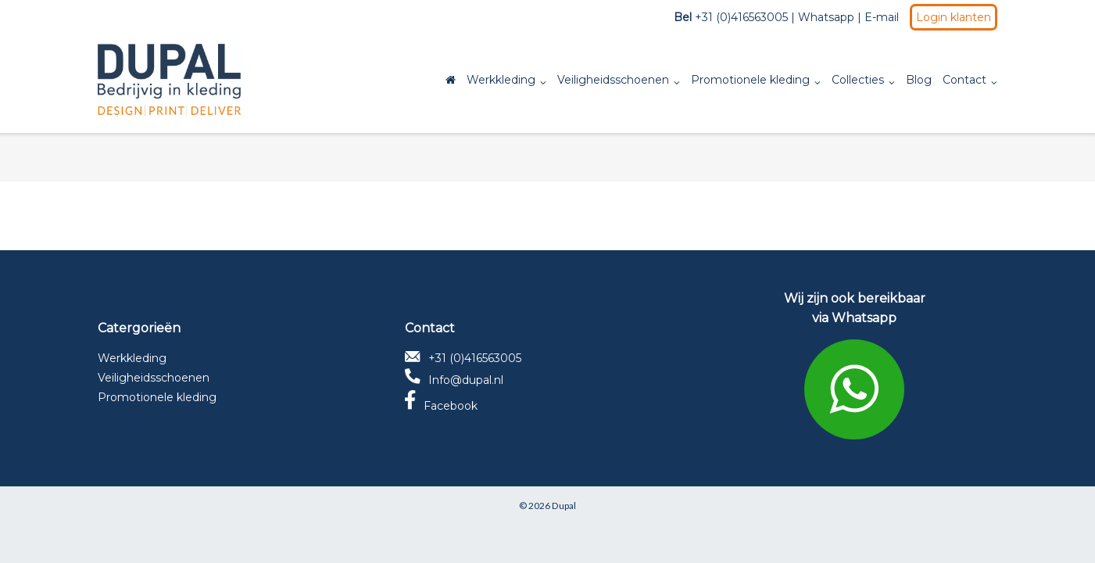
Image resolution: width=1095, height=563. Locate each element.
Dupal (564, 505)
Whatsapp (826, 17)
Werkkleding (501, 80)
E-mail (881, 17)
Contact (964, 80)
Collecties (858, 80)
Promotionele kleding (750, 80)
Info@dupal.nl (454, 380)
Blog (919, 80)
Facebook (441, 406)
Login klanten (953, 17)
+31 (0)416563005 (463, 358)
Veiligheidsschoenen (613, 80)
